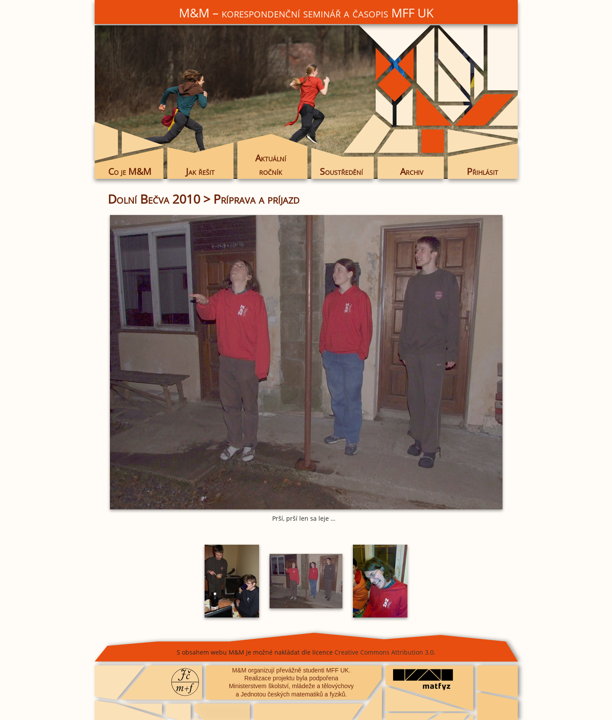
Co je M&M (129, 171)
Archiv (411, 171)
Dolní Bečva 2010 (154, 199)
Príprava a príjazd (256, 199)
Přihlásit (482, 171)
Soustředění (341, 171)
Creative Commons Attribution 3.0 (384, 652)
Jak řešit (200, 171)
